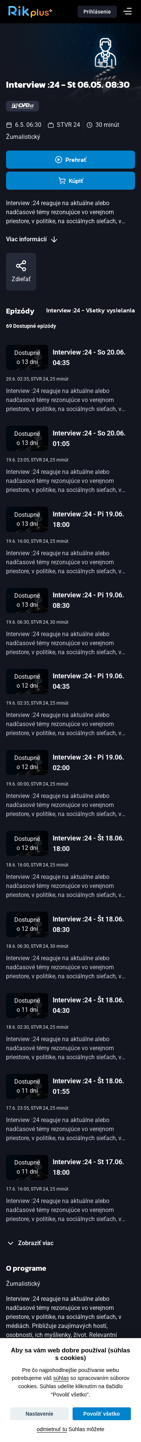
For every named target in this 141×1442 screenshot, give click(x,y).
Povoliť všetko (101, 1414)
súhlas (61, 1378)
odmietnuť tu (52, 1429)
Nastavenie (39, 1414)
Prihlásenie (97, 12)
